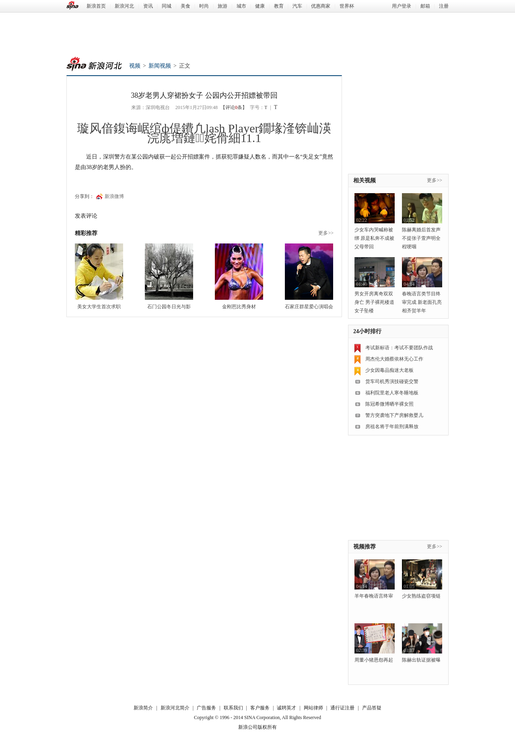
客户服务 (260, 708)
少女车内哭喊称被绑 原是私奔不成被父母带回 (374, 238)
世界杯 (347, 6)
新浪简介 (143, 708)
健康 (260, 6)
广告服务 (206, 708)
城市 (241, 6)
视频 (134, 66)
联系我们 (233, 708)
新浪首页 (96, 6)
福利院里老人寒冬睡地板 (391, 393)
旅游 (222, 6)
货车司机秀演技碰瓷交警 (391, 381)
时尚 (204, 6)
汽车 (297, 6)
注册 (444, 6)
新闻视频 (159, 66)
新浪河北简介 (175, 708)
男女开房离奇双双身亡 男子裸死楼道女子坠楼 (374, 302)
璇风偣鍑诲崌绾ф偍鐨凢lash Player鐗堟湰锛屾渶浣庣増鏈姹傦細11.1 (204, 133)
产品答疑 (371, 708)
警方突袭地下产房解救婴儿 (394, 415)
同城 (166, 6)
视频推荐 (364, 547)
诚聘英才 (286, 708)
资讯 (148, 6)
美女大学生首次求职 (99, 306)
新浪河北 (124, 6)
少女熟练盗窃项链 (421, 596)
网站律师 (313, 708)
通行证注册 (342, 708)
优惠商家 (320, 6)
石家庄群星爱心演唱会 (309, 306)
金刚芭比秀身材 (239, 306)
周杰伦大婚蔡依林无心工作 (394, 359)
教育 (279, 6)
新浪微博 (114, 196)
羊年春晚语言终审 (373, 596)
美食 (185, 6)
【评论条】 (233, 107)
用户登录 (401, 6)
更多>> (326, 233)
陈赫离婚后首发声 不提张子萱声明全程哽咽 (421, 238)
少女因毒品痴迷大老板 (389, 370)
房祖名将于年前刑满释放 (391, 426)
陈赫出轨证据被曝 (421, 660)
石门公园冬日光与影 (169, 306)
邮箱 (425, 6)
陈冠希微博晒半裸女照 (389, 404)
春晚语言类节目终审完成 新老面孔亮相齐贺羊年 (422, 302)
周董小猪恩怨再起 (373, 660)
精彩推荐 (86, 233)
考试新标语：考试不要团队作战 (399, 347)
